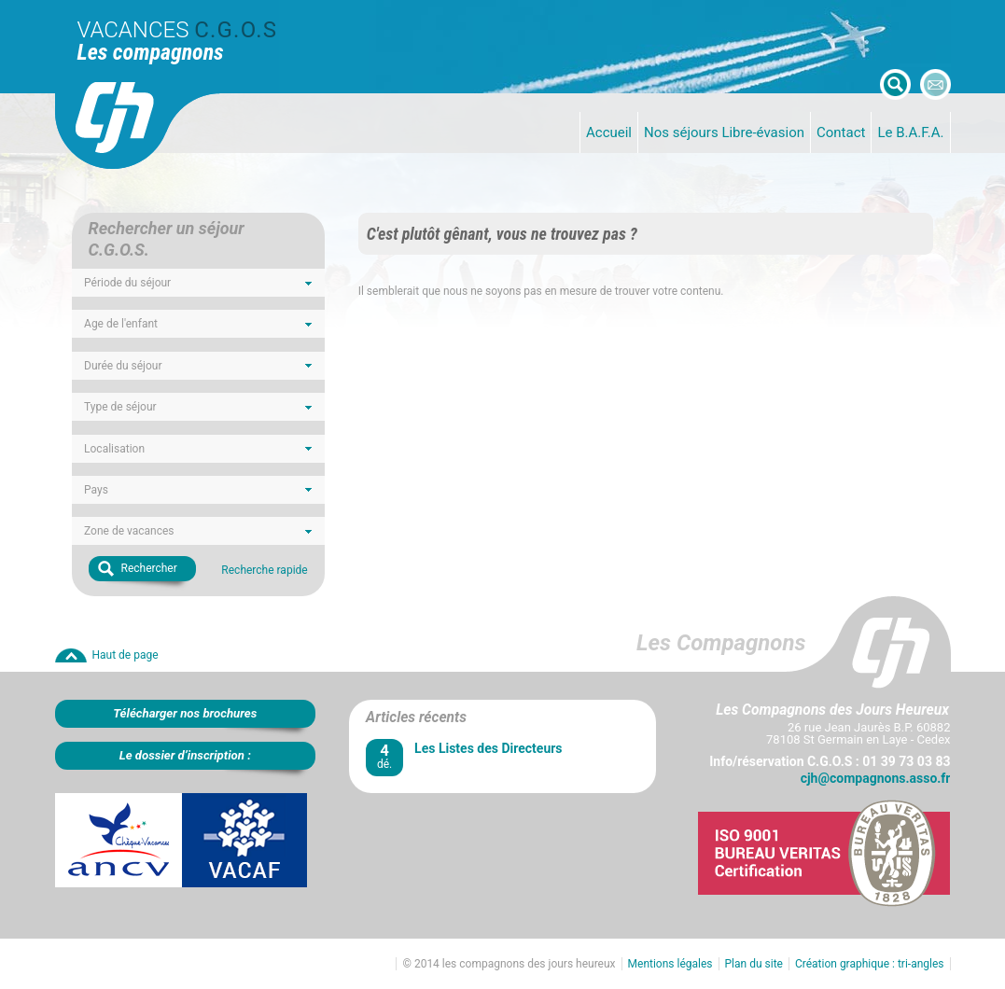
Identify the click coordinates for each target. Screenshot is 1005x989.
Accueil (609, 132)
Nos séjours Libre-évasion (724, 132)
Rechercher (149, 568)
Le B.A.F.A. (910, 132)
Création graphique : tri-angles (869, 963)
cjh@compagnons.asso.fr (876, 778)
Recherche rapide (264, 570)
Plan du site (754, 963)
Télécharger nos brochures (185, 713)
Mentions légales (670, 963)
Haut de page (125, 655)
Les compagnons (150, 52)
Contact (841, 132)
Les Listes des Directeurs (488, 748)
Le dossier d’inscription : (185, 755)
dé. (384, 756)
